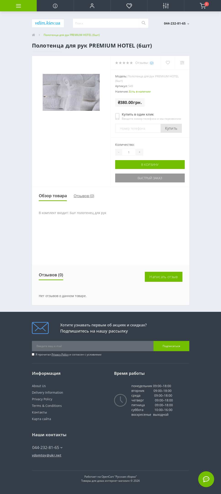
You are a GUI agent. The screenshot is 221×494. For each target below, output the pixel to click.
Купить (171, 128)
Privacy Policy (60, 354)
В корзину (150, 164)
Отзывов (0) (84, 195)
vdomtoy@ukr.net (47, 455)
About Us (39, 386)
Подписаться (171, 346)
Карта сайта (41, 419)
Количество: (125, 144)
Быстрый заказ (150, 178)
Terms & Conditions (47, 405)
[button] (92, 5)
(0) (151, 62)
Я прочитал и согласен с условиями (68, 354)
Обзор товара (53, 195)
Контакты (39, 412)
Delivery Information (47, 392)
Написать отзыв (163, 276)
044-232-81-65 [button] (47, 447)
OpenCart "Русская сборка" (119, 477)
